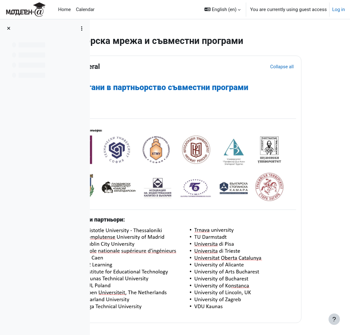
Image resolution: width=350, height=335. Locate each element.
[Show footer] (334, 319)
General (136, 66)
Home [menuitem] (64, 9)
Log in (338, 9)
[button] (222, 9)
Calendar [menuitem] (85, 9)
